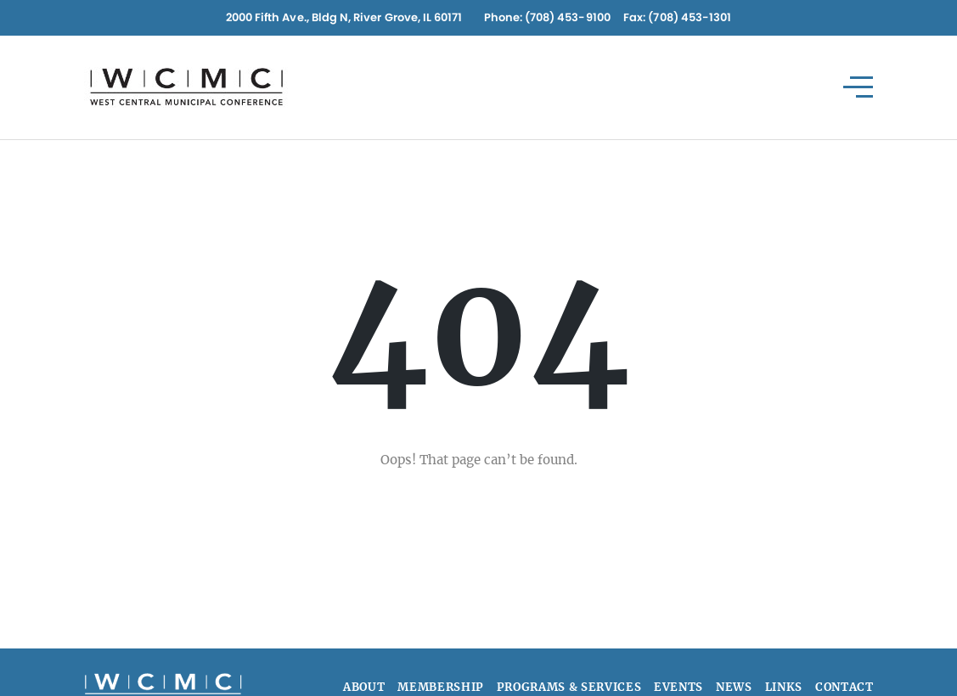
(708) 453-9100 (568, 17)
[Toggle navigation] (859, 87)
